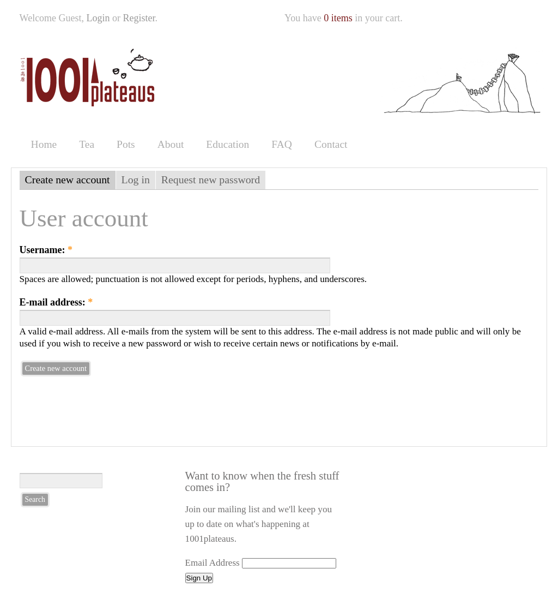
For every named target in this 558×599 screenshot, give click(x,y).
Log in (136, 179)
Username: (46, 249)
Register (139, 18)
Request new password (210, 179)
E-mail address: (56, 302)
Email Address (212, 563)
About (170, 144)
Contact (331, 144)
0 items (338, 18)
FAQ (281, 144)
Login (98, 18)
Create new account (67, 179)
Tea (86, 144)
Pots (126, 144)
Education (227, 144)
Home (44, 144)
